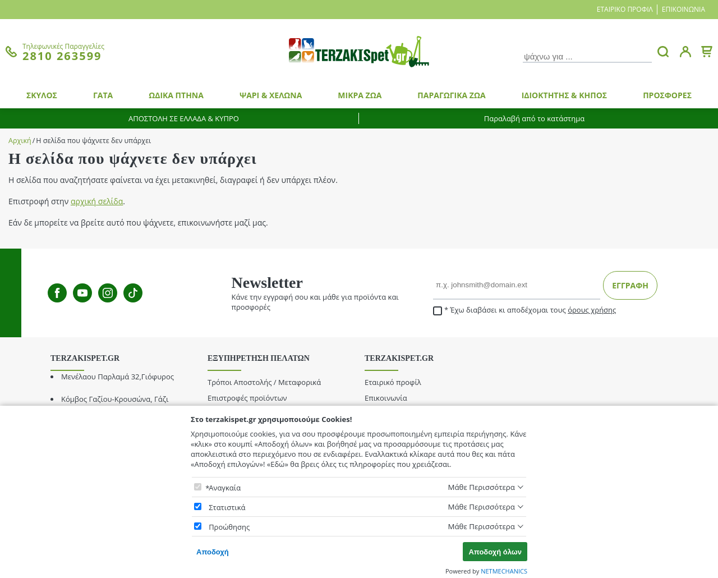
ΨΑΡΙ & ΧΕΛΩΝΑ (271, 95)
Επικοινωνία (683, 9)
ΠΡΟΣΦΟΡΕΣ (667, 95)
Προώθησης (229, 527)
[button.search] (663, 51)
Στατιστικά (227, 507)
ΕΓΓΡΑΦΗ (630, 285)
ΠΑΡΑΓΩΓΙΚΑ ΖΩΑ (451, 95)
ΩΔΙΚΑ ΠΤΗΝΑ (176, 95)
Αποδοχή (212, 552)
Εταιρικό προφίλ (625, 9)
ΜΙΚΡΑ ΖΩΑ (359, 95)
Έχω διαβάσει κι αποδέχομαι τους (524, 310)
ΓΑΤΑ (103, 95)
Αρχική (19, 140)
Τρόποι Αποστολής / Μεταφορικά (264, 382)
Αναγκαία (225, 488)
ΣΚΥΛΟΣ (41, 95)
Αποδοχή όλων (495, 552)
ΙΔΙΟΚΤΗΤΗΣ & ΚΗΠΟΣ (564, 95)
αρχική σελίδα (97, 201)
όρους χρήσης (592, 310)
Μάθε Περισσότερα (481, 487)
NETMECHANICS (504, 571)
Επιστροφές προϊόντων (247, 398)
